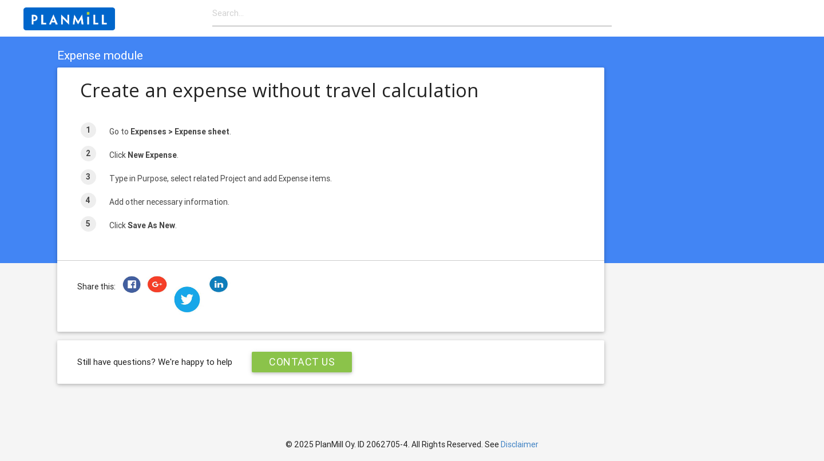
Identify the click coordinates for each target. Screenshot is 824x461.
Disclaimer (519, 444)
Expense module (100, 55)
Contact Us (302, 361)
